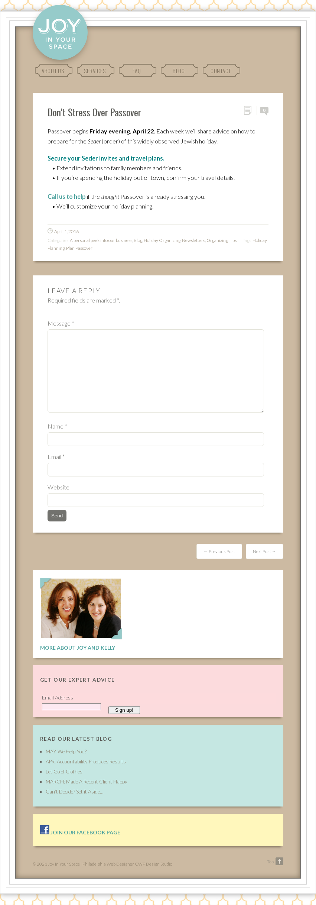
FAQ (137, 71)
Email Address (57, 698)
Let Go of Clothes (64, 772)
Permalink (250, 110)
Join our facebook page (80, 832)
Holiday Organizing (162, 240)
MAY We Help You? (66, 751)
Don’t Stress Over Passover (94, 112)
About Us (53, 71)
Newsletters (193, 240)
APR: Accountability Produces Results (86, 762)
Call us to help (67, 196)
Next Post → (264, 551)
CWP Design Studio (153, 864)
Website (58, 487)
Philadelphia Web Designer (108, 864)
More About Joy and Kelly (77, 647)
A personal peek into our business (101, 240)
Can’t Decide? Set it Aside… (74, 792)
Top (270, 861)
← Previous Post (219, 551)
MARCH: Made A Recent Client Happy (86, 782)
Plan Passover (79, 248)
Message (61, 323)
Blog (179, 71)
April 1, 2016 (66, 231)
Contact (221, 71)
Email (56, 456)
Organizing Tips (221, 240)
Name (57, 426)
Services (94, 71)
